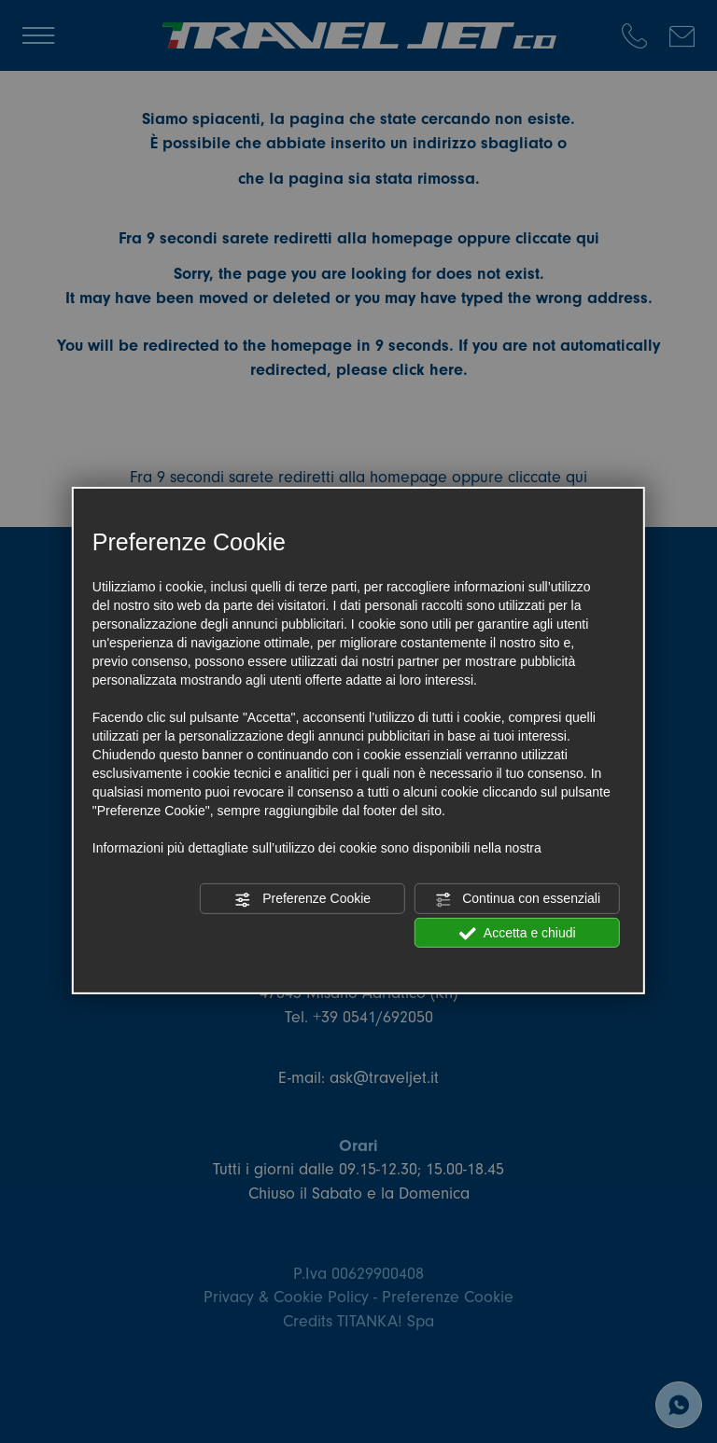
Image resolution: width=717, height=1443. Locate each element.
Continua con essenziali (517, 899)
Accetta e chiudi (517, 932)
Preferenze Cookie (302, 899)
